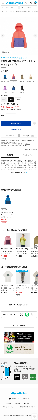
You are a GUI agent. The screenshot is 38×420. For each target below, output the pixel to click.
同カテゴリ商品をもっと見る (19, 305)
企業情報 (8, 403)
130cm (4, 100)
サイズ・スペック (28, 155)
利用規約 (26, 403)
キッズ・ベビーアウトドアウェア (23, 11)
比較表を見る (28, 136)
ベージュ (22, 77)
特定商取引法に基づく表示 (27, 407)
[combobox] (9, 7)
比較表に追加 (10, 136)
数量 (2, 115)
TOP (2, 11)
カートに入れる (16, 123)
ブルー (13, 88)
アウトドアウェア (9, 11)
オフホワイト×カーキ (30, 78)
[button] (3, 36)
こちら (17, 142)
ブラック (22, 88)
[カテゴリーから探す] (28, 7)
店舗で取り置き (16, 129)
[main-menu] (3, 3)
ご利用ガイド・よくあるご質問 (20, 398)
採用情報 (17, 403)
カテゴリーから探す (19, 325)
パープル (5, 88)
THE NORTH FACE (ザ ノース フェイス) (14, 58)
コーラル (13, 77)
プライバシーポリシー (9, 407)
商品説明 (10, 155)
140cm (11, 100)
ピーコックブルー (5, 77)
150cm (18, 100)
